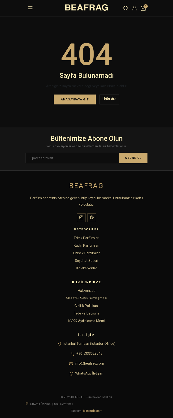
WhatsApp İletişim (89, 373)
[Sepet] (143, 8)
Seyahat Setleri (86, 261)
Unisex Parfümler (86, 253)
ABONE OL (133, 157)
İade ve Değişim (86, 313)
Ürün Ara (109, 99)
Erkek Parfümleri (86, 238)
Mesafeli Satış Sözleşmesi (86, 298)
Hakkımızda (86, 291)
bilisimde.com (92, 411)
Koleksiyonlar (86, 268)
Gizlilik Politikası (86, 306)
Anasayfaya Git (75, 99)
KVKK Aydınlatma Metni (86, 321)
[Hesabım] (134, 8)
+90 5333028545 (89, 353)
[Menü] (30, 8)
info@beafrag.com (89, 363)
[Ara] (125, 8)
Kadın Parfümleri (86, 245)
